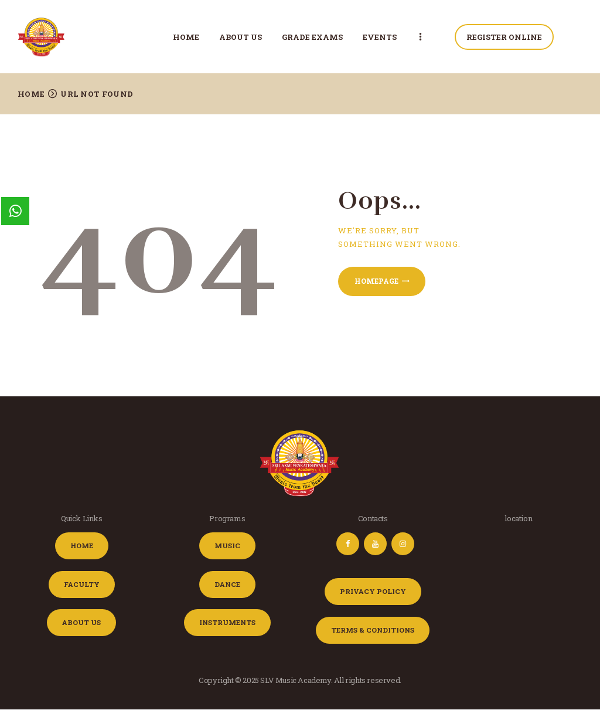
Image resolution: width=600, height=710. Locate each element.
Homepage (376, 281)
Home (31, 94)
